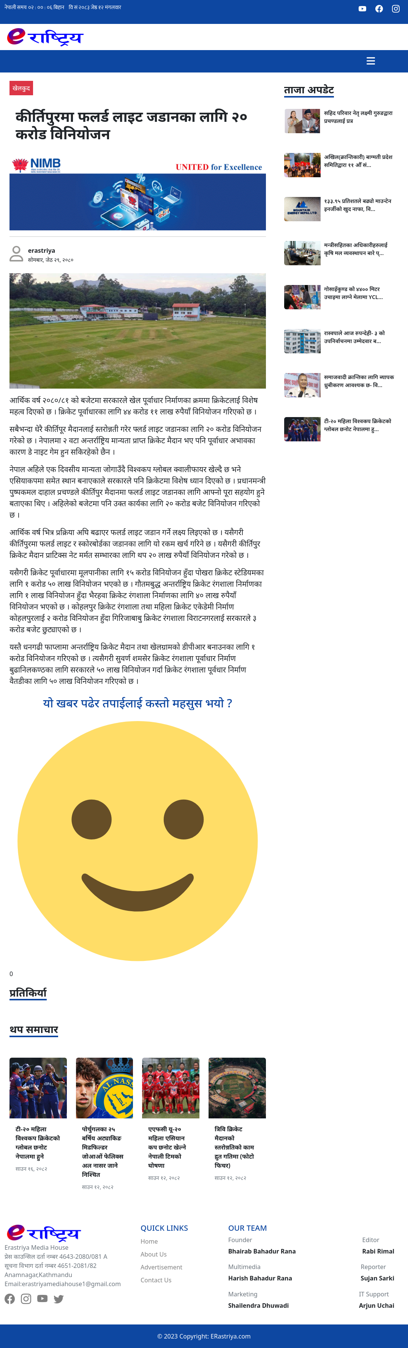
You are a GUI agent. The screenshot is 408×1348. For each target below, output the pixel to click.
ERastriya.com (230, 1336)
